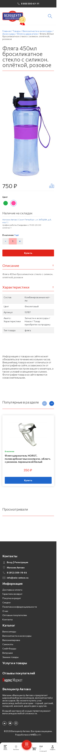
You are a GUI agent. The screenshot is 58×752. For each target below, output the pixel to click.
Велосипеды (9, 634)
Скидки (6, 605)
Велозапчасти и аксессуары (17, 638)
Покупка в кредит (11, 601)
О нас (5, 614)
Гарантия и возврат (12, 597)
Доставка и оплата (12, 592)
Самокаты (7, 647)
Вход (10, 565)
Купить (28, 255)
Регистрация (21, 565)
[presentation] (44, 406)
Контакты (7, 622)
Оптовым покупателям (14, 618)
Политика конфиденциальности (19, 609)
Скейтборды (9, 651)
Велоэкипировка (11, 643)
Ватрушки (7, 655)
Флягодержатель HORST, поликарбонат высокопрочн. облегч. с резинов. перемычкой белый (28, 461)
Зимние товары (10, 660)
